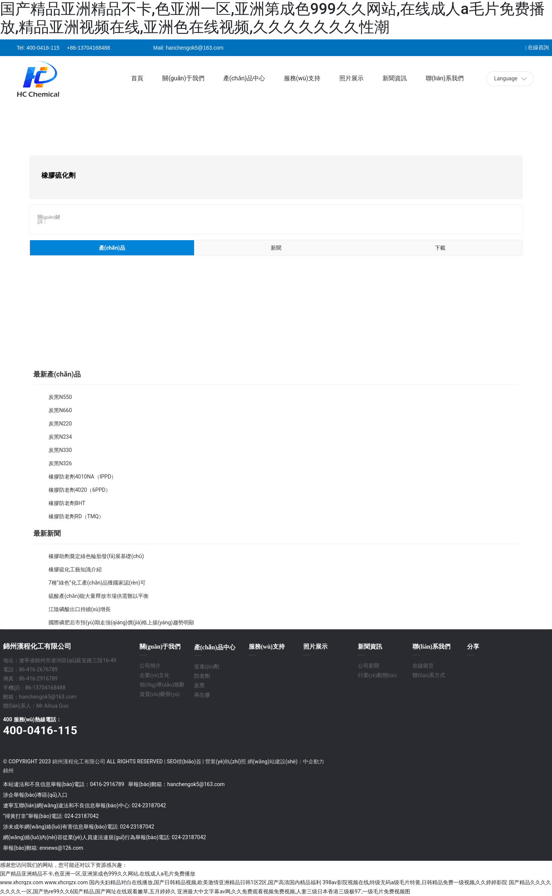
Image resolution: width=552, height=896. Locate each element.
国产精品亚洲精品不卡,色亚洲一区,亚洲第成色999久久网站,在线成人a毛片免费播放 (97, 874)
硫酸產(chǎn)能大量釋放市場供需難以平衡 (99, 596)
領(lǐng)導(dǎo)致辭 (162, 685)
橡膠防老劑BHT (67, 503)
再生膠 (202, 695)
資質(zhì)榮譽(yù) (160, 694)
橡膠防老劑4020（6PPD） (80, 490)
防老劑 (202, 676)
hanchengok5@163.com (194, 48)
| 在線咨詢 (537, 47)
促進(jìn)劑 (207, 666)
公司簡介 (150, 666)
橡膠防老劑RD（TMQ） (76, 516)
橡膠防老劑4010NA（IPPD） (82, 477)
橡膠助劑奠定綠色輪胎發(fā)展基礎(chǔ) (96, 556)
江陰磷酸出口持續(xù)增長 (80, 609)
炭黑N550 (60, 397)
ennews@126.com (61, 848)
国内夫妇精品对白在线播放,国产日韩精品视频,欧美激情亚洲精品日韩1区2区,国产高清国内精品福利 (205, 882)
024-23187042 (149, 805)
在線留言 (423, 666)
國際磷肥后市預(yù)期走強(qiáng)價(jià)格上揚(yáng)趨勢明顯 (121, 622)
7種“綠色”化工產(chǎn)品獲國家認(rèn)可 (97, 583)
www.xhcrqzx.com (21, 882)
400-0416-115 (43, 48)
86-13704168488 (45, 688)
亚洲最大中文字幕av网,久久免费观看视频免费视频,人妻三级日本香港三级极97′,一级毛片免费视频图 (293, 891)
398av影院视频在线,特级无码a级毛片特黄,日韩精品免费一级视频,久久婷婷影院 (415, 882)
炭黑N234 (60, 437)
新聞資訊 (370, 646)
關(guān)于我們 (160, 646)
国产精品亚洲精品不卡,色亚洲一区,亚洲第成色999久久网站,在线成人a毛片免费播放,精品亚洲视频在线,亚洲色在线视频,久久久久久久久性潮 (272, 18)
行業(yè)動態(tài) (377, 675)
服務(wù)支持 (267, 646)
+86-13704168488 (88, 48)
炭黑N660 (60, 410)
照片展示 (315, 646)
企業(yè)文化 (154, 675)
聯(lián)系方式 (428, 675)
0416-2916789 (107, 784)
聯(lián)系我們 (431, 646)
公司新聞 (368, 666)
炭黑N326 (60, 463)
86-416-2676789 (38, 669)
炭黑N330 (60, 450)
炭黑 (199, 685)
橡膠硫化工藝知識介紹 (75, 569)
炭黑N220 (60, 424)
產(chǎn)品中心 (214, 647)
